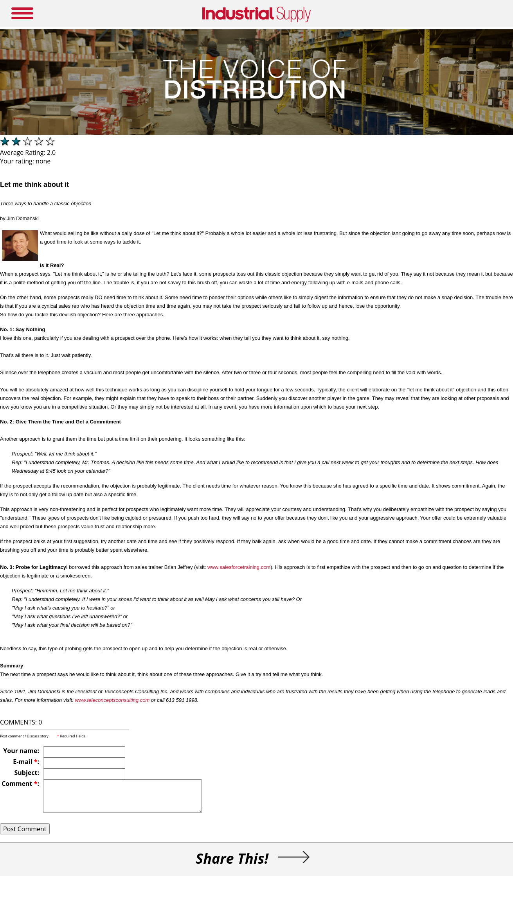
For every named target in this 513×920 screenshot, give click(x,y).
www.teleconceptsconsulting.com (112, 700)
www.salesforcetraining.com (238, 567)
